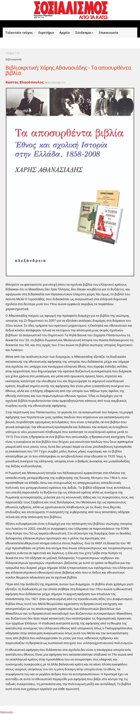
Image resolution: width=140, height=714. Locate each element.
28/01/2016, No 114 (54, 82)
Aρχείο (64, 32)
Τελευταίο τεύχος (19, 32)
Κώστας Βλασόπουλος (24, 82)
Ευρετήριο (46, 32)
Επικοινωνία (108, 32)
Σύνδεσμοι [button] (84, 32)
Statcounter (6, 712)
